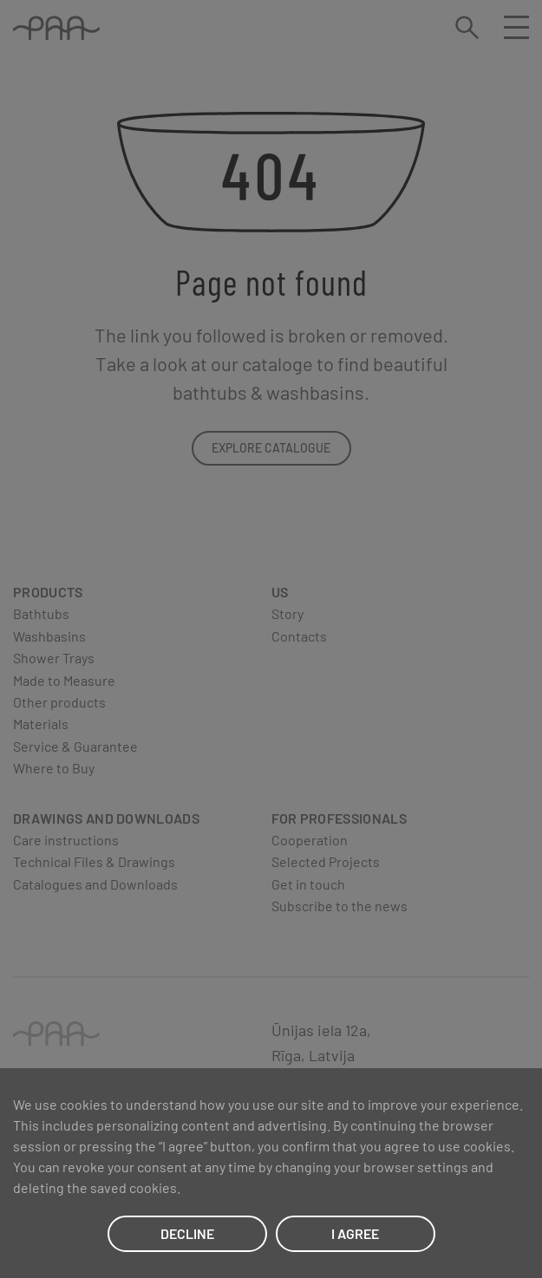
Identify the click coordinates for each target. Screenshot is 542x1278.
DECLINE (187, 1233)
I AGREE (355, 1233)
